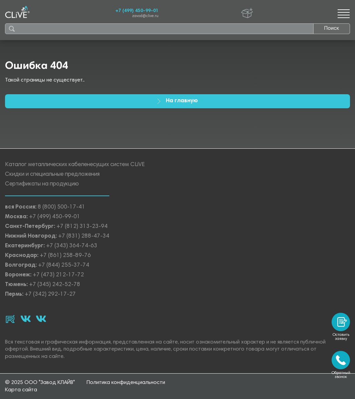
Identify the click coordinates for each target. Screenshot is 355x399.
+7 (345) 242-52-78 (54, 285)
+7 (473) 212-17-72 (58, 275)
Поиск (331, 28)
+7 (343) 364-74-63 (71, 246)
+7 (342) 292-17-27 (50, 294)
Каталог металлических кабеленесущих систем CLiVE (75, 165)
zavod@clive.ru (145, 16)
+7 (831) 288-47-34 (83, 236)
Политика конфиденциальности (126, 382)
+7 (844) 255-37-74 (63, 265)
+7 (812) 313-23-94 (82, 227)
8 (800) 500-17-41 (61, 207)
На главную (177, 101)
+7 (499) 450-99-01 (136, 11)
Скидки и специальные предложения (52, 174)
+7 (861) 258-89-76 (65, 256)
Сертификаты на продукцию (42, 184)
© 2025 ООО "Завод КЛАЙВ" (40, 382)
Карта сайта (21, 390)
